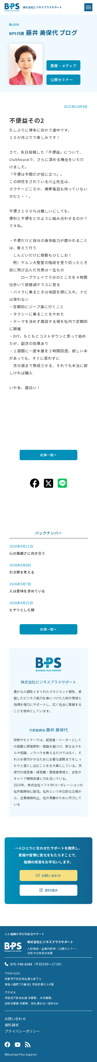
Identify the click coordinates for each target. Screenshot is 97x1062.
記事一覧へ (48, 455)
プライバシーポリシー (22, 1031)
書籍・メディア (63, 65)
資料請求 (48, 890)
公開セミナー (61, 79)
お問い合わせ (48, 875)
